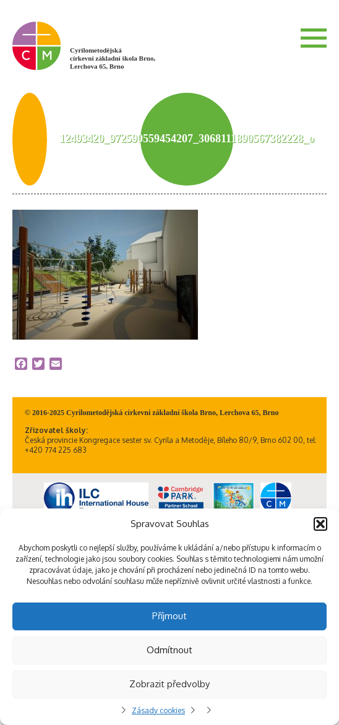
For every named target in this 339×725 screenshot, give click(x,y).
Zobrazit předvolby (169, 684)
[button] (320, 524)
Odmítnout (169, 650)
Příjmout (169, 616)
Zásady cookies (158, 710)
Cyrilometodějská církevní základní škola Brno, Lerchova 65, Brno (112, 58)
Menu (314, 38)
